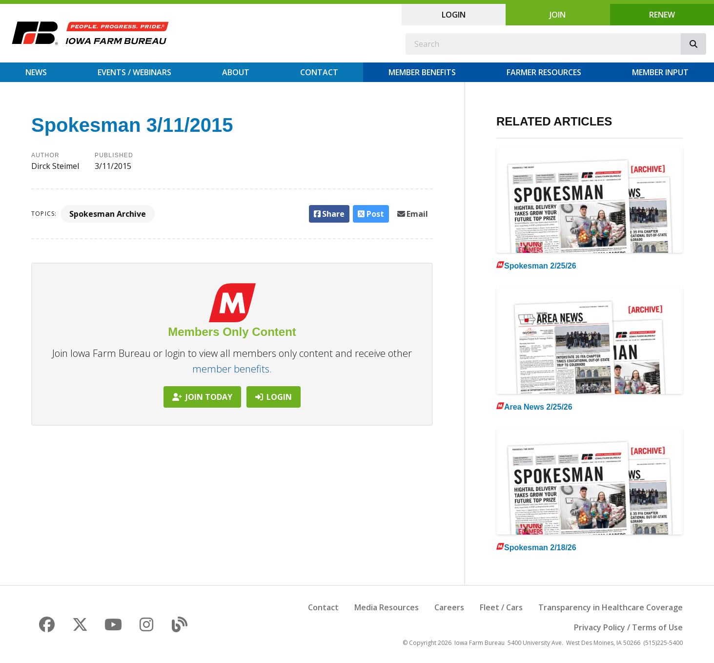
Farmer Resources (544, 72)
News (36, 72)
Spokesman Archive (107, 213)
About (235, 72)
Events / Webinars (134, 72)
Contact (319, 72)
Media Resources (386, 607)
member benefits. (232, 368)
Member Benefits (422, 72)
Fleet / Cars (501, 607)
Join (558, 14)
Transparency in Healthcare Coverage (610, 607)
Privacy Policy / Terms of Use (628, 627)
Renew (662, 14)
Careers (449, 607)
